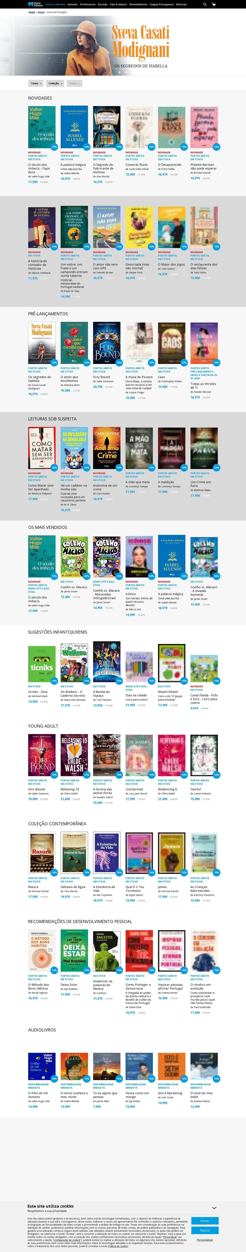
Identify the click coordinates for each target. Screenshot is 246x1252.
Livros (41, 12)
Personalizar (205, 1240)
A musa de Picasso (139, 377)
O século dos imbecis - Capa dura (39, 168)
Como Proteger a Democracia (138, 986)
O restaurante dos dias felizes (203, 266)
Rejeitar (205, 1230)
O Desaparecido (169, 165)
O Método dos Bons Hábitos (38, 986)
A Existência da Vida (104, 889)
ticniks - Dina (37, 692)
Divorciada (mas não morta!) (137, 266)
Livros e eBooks (55, 4)
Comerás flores (137, 165)
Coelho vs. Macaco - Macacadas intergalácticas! (106, 594)
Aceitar (205, 1221)
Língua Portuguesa (162, 4)
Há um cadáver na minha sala (74, 487)
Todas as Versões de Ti (203, 386)
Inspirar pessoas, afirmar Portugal (170, 986)
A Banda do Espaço (101, 694)
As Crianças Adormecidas (200, 889)
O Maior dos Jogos (171, 264)
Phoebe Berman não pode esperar (203, 166)
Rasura (33, 887)
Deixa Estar (69, 985)
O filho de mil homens (38, 1095)
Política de (118, 1246)
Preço (73, 83)
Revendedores (138, 4)
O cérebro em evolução (200, 986)
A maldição (166, 482)
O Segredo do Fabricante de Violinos (103, 168)
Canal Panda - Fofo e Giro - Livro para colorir (204, 699)
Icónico (131, 594)
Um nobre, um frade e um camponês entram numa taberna (74, 270)
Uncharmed (134, 789)
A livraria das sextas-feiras (102, 791)
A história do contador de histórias (37, 264)
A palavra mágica (73, 165)
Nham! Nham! (168, 692)
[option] (123, 51)
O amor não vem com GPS (105, 266)
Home (32, 12)
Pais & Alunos (118, 4)
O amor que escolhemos (69, 379)
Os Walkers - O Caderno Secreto (73, 694)
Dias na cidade (136, 695)
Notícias (181, 4)
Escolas (102, 4)
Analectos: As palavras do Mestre (102, 985)
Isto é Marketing (170, 1093)
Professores (87, 4)
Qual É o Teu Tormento (135, 889)
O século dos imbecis (37, 599)
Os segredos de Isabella (39, 379)
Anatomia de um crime (105, 487)
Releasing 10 (70, 789)
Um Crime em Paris (200, 484)
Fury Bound (101, 377)
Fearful (195, 789)
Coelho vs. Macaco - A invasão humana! (203, 591)
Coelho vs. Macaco (74, 587)
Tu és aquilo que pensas (105, 1095)
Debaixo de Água (73, 887)
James (162, 887)
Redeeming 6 (167, 789)
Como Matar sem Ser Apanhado (40, 487)
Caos (161, 377)
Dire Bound (36, 789)
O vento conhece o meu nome (74, 1095)
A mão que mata (138, 482)
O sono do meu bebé (201, 1095)
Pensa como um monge (137, 1095)
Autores (72, 4)
